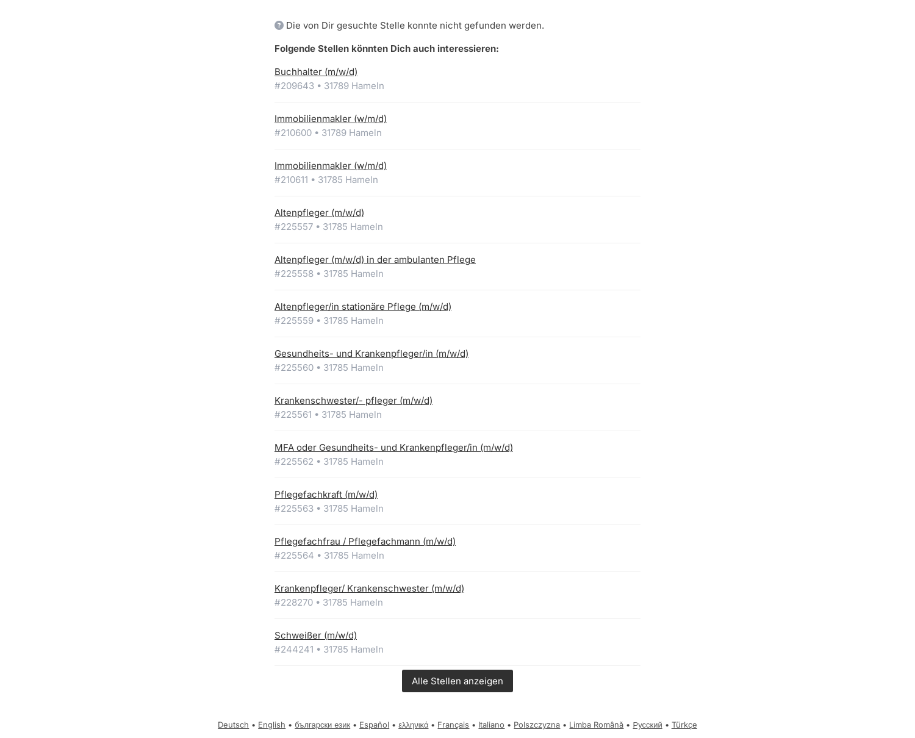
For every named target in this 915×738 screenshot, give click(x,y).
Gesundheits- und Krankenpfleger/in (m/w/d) (371, 353)
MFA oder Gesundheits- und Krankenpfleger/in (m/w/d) (393, 447)
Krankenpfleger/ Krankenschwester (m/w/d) (369, 588)
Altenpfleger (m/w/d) (319, 212)
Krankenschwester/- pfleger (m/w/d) (353, 400)
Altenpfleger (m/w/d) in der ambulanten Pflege (375, 259)
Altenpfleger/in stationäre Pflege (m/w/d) (362, 306)
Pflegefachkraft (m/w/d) (326, 494)
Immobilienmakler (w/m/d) (330, 118)
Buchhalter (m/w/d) (315, 71)
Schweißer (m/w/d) (315, 635)
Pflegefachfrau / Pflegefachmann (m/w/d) (365, 541)
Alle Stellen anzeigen (457, 681)
